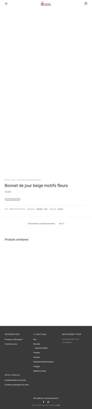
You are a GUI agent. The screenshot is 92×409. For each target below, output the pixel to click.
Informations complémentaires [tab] (41, 223)
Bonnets (40, 209)
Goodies (36, 357)
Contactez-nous (11, 344)
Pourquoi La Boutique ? (14, 339)
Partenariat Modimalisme (43, 362)
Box (34, 339)
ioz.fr (58, 405)
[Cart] (85, 3)
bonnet (60, 209)
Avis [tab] (61, 223)
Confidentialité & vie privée (15, 380)
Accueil (7, 180)
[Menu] (6, 3)
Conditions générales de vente (17, 385)
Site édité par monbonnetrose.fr (46, 398)
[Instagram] (48, 402)
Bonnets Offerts (41, 348)
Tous (13, 180)
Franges (36, 353)
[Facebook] (43, 402)
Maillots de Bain (39, 371)
